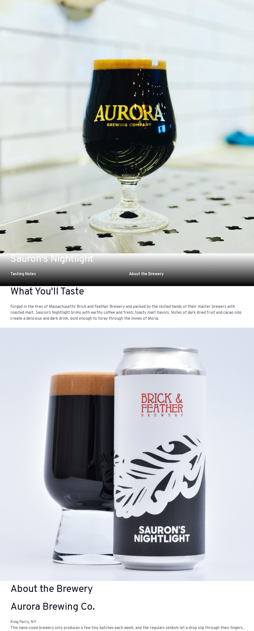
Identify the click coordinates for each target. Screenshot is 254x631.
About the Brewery (146, 274)
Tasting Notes (23, 274)
